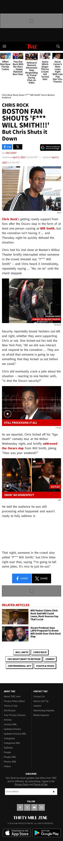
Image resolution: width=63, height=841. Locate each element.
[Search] (58, 46)
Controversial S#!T (19, 665)
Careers (37, 705)
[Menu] (4, 46)
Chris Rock (39, 652)
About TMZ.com (12, 696)
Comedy (49, 659)
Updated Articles (12, 729)
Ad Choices (10, 710)
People (7, 752)
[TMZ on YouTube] (34, 807)
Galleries (8, 747)
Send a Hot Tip (40, 701)
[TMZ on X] (27, 807)
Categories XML (12, 743)
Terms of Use (11, 705)
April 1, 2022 (19, 157)
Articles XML (10, 724)
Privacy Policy (22, 784)
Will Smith (21, 652)
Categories (9, 738)
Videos (7, 766)
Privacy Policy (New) (14, 701)
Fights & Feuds (45, 665)
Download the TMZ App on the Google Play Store (47, 833)
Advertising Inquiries (43, 710)
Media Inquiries (41, 715)
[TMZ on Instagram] (41, 807)
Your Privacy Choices (14, 715)
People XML (10, 757)
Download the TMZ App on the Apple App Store (17, 833)
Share (22, 579)
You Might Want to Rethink (23, 659)
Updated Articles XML (15, 733)
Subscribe (54, 791)
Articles (8, 719)
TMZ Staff (10, 152)
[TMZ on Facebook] (20, 807)
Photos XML (10, 761)
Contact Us (39, 696)
